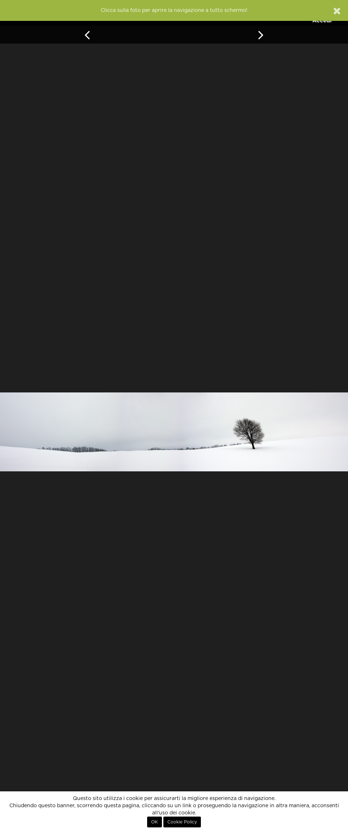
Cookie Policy (182, 822)
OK (154, 822)
